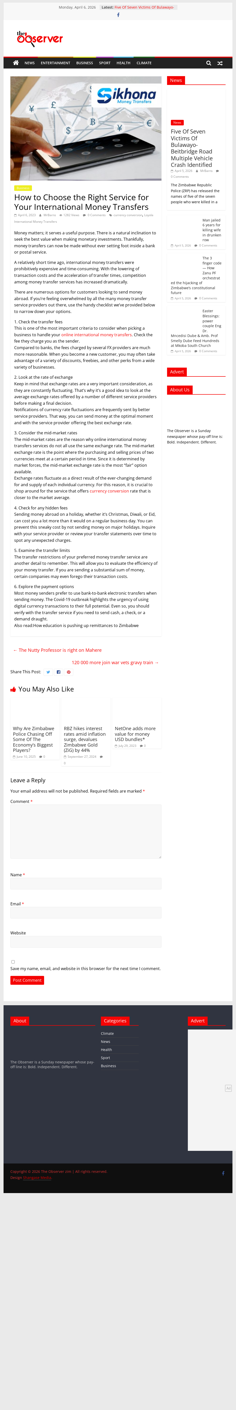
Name (17, 875)
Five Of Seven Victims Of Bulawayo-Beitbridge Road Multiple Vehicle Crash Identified (192, 147)
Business (84, 62)
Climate (144, 62)
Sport (105, 62)
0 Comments (94, 215)
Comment (21, 801)
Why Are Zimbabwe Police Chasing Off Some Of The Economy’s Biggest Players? (33, 739)
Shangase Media (37, 1177)
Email (17, 904)
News (30, 62)
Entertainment (55, 62)
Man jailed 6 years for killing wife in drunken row (212, 230)
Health (124, 62)
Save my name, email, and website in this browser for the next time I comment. (85, 968)
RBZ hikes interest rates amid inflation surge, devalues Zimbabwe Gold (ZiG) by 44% (85, 739)
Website (18, 933)
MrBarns (50, 215)
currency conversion (128, 215)
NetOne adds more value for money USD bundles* (135, 733)
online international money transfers (96, 335)
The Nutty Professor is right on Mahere (57, 650)
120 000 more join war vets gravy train (115, 662)
